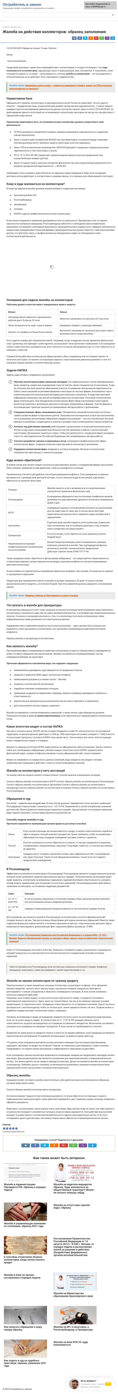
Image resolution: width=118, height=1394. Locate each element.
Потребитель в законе (22, 4)
